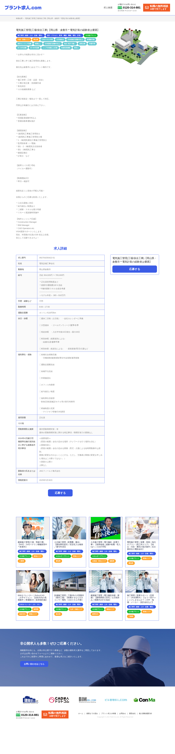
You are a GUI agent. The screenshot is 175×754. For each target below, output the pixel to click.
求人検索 (108, 7)
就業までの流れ (92, 714)
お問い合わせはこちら (34, 664)
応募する (134, 269)
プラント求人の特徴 (108, 714)
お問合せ (122, 714)
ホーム (80, 714)
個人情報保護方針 (145, 714)
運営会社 (132, 714)
